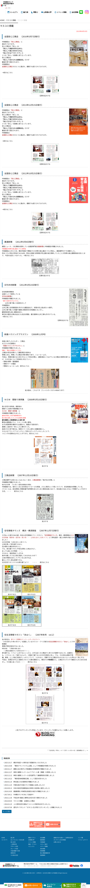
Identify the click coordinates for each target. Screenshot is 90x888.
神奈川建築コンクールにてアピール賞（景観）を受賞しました (34, 772)
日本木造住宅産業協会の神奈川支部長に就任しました (31, 788)
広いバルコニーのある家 (17, 839)
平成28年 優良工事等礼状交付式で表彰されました (30, 798)
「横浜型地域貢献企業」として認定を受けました (30, 778)
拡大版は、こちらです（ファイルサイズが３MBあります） (45, 390)
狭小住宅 (13, 842)
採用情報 (42, 850)
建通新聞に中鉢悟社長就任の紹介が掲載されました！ (31, 791)
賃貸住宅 (13, 853)
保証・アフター (32, 844)
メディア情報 (44, 846)
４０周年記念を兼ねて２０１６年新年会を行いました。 (32, 804)
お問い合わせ (57, 842)
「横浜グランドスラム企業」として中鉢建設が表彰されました (34, 766)
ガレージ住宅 (14, 848)
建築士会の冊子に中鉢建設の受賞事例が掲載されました (32, 769)
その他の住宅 (14, 855)
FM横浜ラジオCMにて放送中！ (23, 794)
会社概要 (42, 837)
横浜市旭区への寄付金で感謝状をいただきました (30, 762)
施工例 (25, 12)
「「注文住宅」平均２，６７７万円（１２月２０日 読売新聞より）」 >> (67, 750)
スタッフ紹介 (44, 844)
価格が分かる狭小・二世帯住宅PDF (63, 837)
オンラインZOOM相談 (60, 839)
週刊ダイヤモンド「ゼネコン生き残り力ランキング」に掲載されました (37, 807)
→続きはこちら (7, 72)
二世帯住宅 (14, 844)
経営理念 (42, 839)
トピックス (31, 846)
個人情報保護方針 (45, 853)
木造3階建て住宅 (15, 850)
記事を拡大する (45, 95)
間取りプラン (32, 837)
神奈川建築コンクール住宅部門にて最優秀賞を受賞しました (33, 775)
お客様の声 (47, 12)
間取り (35, 12)
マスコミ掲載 (7, 26)
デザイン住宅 (14, 846)
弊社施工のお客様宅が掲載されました (26, 782)
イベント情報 (62, 12)
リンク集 (80, 837)
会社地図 (42, 848)
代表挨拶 (42, 842)
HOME (3, 837)
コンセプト (14, 12)
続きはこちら (24, 366)
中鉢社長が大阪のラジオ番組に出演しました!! (29, 785)
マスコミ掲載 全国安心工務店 (24, 801)
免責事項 (42, 855)
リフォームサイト (83, 839)
